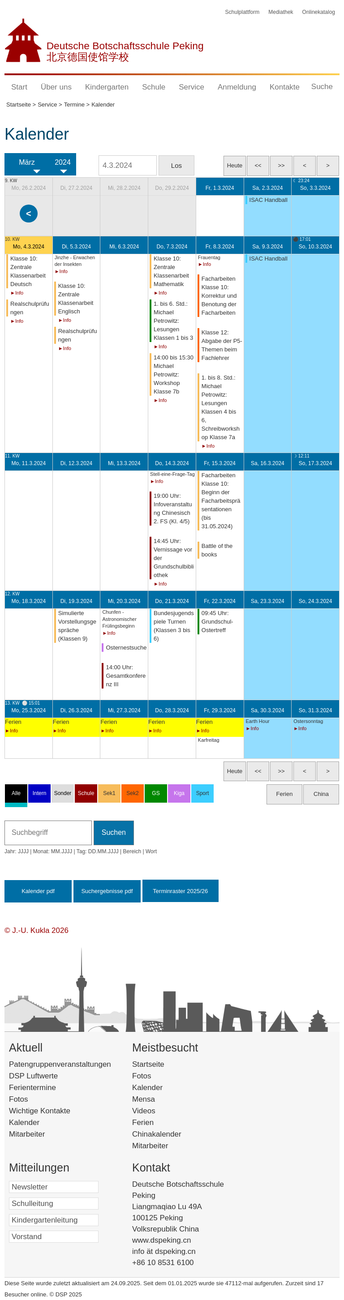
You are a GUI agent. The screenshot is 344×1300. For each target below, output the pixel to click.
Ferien (154, 1122)
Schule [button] (153, 87)
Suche (322, 86)
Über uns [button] (56, 87)
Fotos (18, 1099)
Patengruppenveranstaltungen (60, 1064)
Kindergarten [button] (107, 87)
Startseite (163, 1064)
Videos (157, 1111)
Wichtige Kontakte (39, 1111)
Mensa (157, 1099)
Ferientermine (32, 1087)
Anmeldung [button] (237, 87)
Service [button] (191, 87)
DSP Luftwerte (33, 1076)
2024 (63, 162)
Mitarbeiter (27, 1134)
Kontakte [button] (285, 87)
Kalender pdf (38, 891)
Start (19, 87)
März (27, 162)
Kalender (24, 1122)
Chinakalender (168, 1134)
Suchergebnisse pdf (107, 891)
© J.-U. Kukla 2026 (36, 930)
